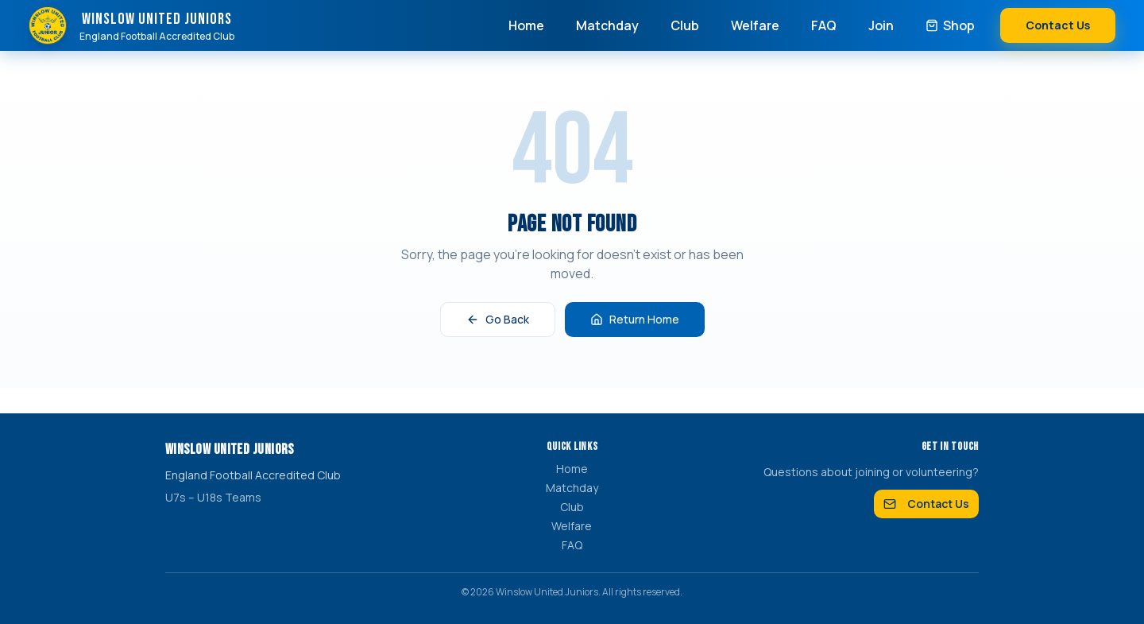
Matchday (607, 25)
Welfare (755, 25)
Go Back (497, 319)
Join (881, 25)
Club (685, 25)
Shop (950, 25)
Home (526, 25)
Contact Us (1058, 25)
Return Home (634, 319)
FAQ (824, 25)
